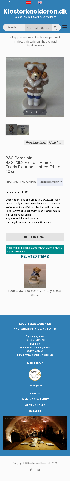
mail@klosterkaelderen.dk (39, 354)
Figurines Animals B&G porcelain (40, 37)
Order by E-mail (35, 236)
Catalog (11, 37)
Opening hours (35, 405)
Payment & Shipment (35, 399)
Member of (35, 362)
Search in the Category (39, 28)
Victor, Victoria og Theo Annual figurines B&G (37, 44)
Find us (35, 393)
